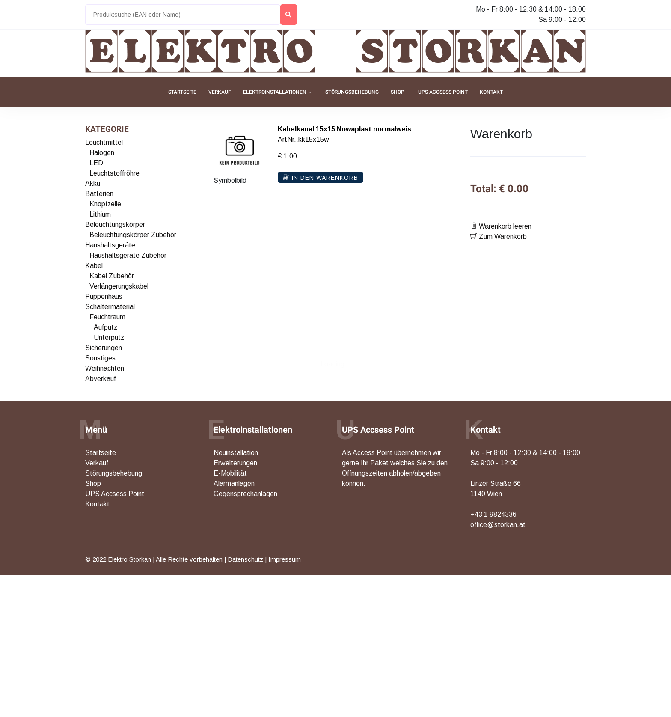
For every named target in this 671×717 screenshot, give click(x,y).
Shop (397, 92)
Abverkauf (100, 378)
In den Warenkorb (320, 177)
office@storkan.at (498, 524)
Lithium (100, 214)
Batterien (99, 193)
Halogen (101, 152)
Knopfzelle (105, 204)
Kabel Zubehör (111, 276)
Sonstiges (100, 358)
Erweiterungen (235, 463)
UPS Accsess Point (443, 92)
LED (96, 163)
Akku (92, 183)
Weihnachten (104, 368)
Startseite (182, 92)
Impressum (284, 559)
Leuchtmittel (104, 142)
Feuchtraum (107, 317)
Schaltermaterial (110, 306)
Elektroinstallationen (274, 92)
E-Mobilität (230, 473)
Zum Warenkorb (498, 236)
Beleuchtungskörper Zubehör (132, 234)
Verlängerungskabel (118, 286)
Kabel (94, 265)
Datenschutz (245, 559)
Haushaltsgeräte (110, 245)
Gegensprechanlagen (245, 493)
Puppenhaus (103, 296)
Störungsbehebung (352, 92)
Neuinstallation (236, 452)
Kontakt (491, 92)
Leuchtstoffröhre (114, 173)
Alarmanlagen (234, 483)
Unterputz (109, 337)
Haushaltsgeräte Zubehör (127, 255)
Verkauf (219, 92)
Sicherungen (103, 347)
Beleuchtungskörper (115, 224)
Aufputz (105, 327)
